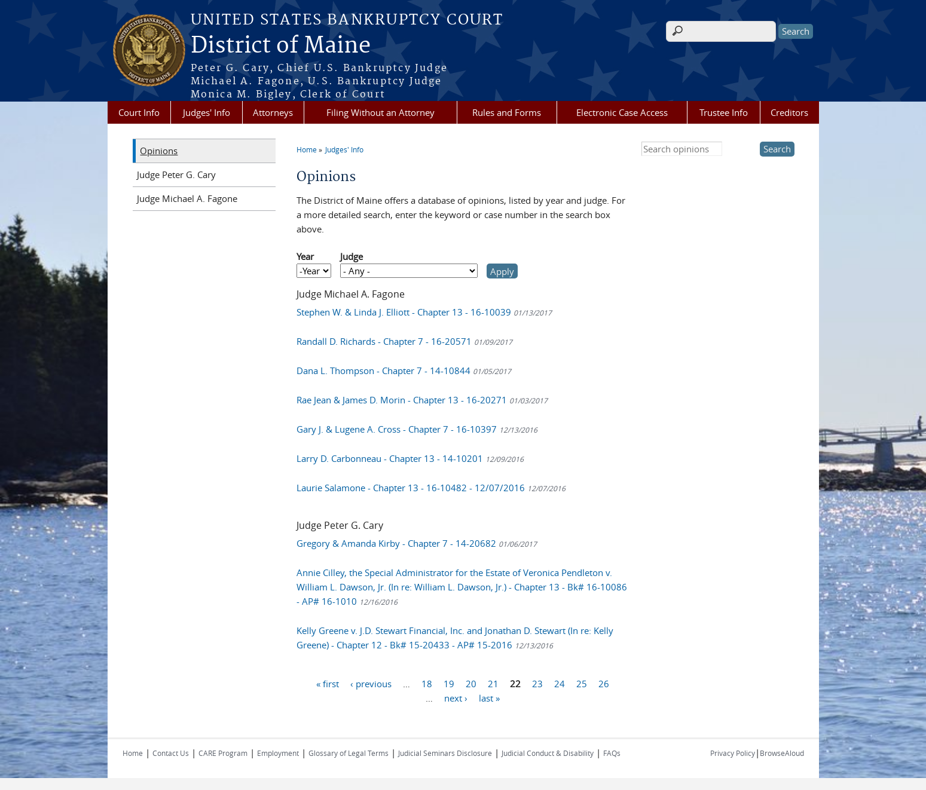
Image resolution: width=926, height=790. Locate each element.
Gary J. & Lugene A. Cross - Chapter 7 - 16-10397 (417, 429)
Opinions (159, 151)
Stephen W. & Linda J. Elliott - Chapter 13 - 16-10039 (424, 312)
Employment (278, 753)
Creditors (789, 112)
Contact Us (170, 753)
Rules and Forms (506, 112)
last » (489, 697)
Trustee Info (723, 112)
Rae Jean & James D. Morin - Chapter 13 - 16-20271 (422, 400)
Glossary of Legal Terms (348, 753)
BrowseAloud (782, 753)
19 (449, 683)
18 (426, 683)
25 (581, 683)
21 (493, 683)
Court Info (139, 112)
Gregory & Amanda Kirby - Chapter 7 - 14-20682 (417, 543)
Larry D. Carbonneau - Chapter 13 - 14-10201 (410, 458)
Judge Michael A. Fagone (187, 198)
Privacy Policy (732, 753)
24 (559, 683)
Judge (351, 256)
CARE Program (222, 753)
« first (327, 683)
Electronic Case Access (622, 112)
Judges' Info (206, 112)
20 (471, 683)
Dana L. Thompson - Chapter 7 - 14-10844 (404, 370)
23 (537, 683)
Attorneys (273, 112)
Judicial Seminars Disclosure (445, 753)
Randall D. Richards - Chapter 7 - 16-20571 (404, 341)
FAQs (612, 753)
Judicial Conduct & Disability (548, 753)
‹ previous (371, 683)
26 (603, 683)
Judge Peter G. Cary (176, 174)
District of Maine (281, 46)
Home (307, 149)
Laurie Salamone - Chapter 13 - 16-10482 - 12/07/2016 (431, 488)
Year (305, 256)
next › (455, 697)
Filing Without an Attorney (380, 112)
